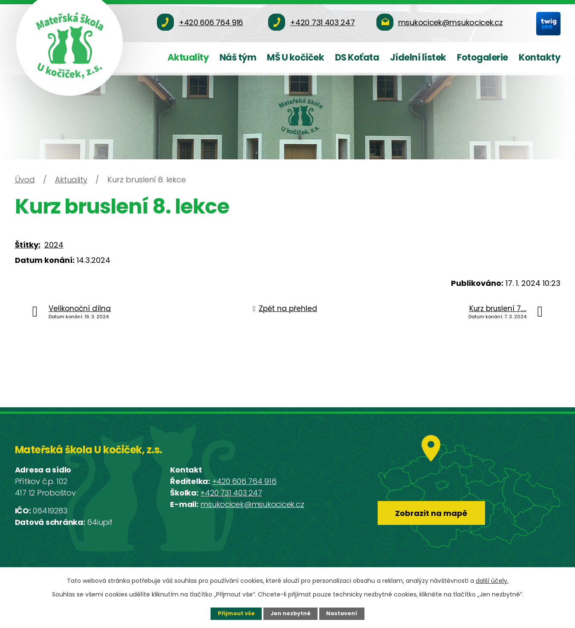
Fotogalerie (482, 57)
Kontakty (539, 57)
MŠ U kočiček (295, 57)
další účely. (492, 580)
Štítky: (27, 244)
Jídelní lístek (418, 57)
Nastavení (341, 613)
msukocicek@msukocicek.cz (252, 504)
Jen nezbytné (290, 613)
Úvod (25, 179)
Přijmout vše (236, 613)
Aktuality (188, 57)
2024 (54, 244)
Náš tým (238, 57)
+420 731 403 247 (231, 492)
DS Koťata (357, 57)
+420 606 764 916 (244, 481)
